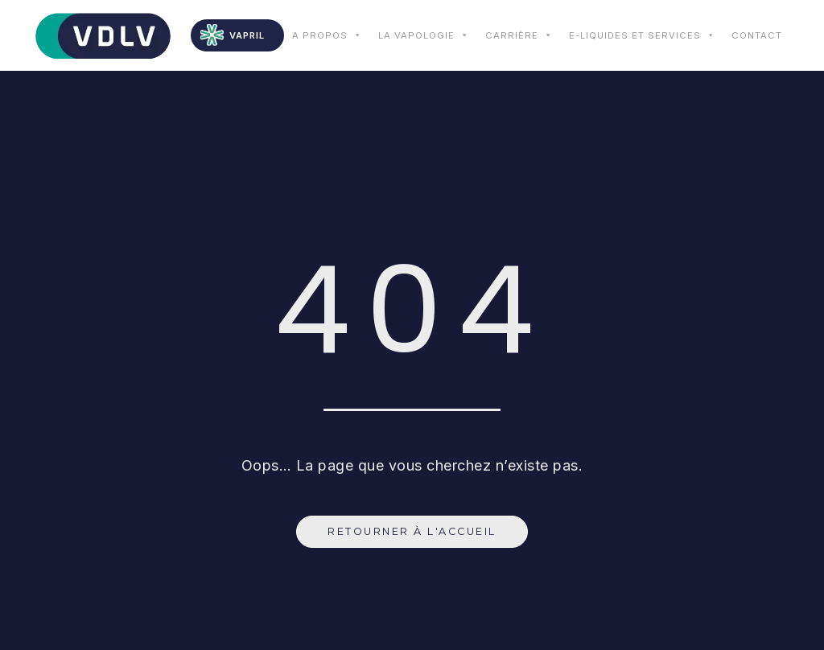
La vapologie (423, 35)
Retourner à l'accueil (412, 531)
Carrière (519, 35)
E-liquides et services (642, 35)
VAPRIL (247, 35)
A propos (327, 35)
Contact (756, 35)
